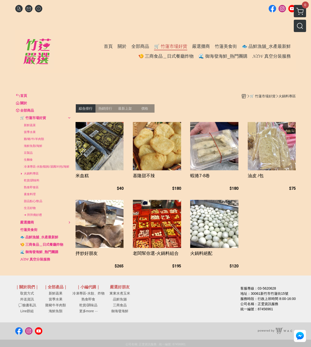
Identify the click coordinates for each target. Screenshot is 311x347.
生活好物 (30, 208)
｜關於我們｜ (27, 287)
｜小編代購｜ (88, 287)
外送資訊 (27, 299)
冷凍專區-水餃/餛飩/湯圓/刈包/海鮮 (46, 166)
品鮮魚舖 (120, 299)
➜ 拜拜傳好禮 (33, 215)
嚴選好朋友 (120, 287)
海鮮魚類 (55, 311)
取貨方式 (27, 293)
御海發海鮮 (119, 311)
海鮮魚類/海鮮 (33, 146)
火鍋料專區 (31, 173)
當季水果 (30, 132)
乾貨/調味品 (88, 305)
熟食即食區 (31, 187)
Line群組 (27, 311)
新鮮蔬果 (55, 293)
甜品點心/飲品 (33, 201)
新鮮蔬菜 (30, 125)
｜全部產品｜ (55, 287)
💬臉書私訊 (27, 305)
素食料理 (30, 194)
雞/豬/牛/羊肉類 (34, 139)
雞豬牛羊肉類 (55, 305)
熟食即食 (88, 299)
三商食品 (120, 305)
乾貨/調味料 (31, 180)
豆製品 (28, 153)
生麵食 (28, 159)
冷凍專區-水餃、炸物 (88, 293)
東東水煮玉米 (119, 293)
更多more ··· (88, 311)
